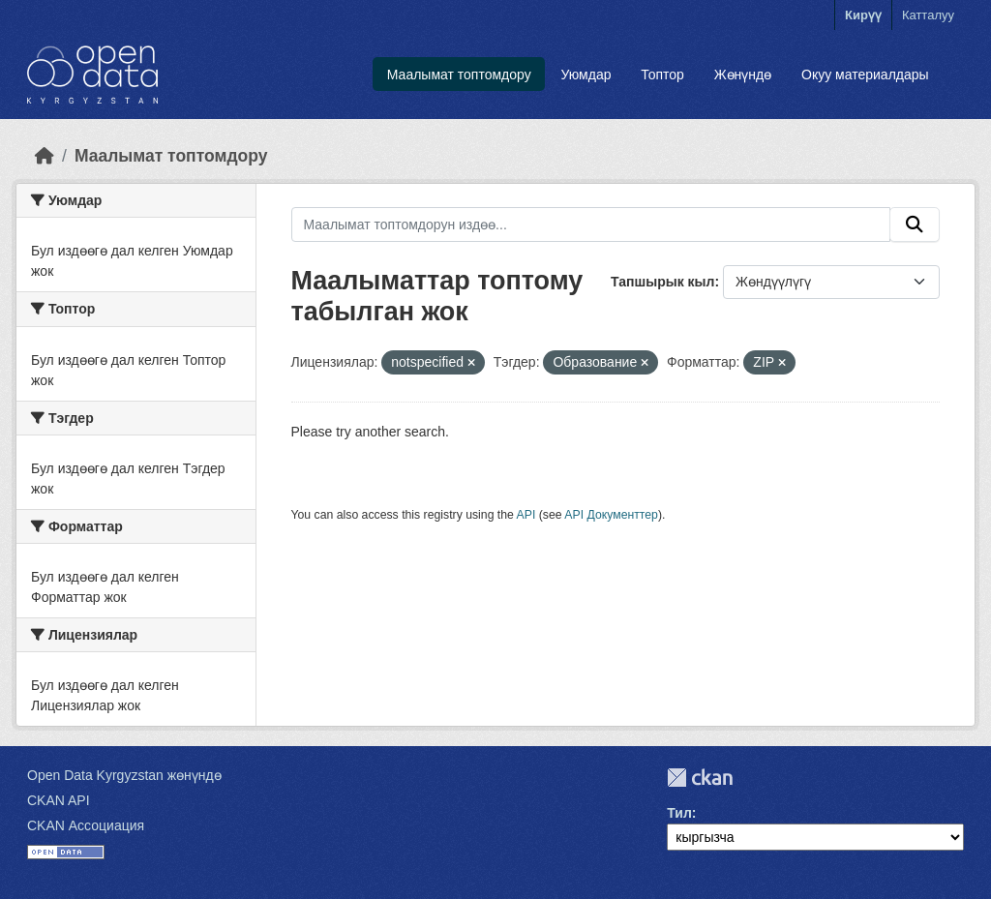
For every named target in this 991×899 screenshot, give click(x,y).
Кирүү (863, 15)
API (526, 515)
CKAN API (58, 800)
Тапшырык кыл (662, 281)
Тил (679, 813)
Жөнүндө (743, 74)
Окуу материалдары (865, 74)
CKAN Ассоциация (85, 825)
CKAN (700, 777)
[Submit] (914, 224)
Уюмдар (585, 74)
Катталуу (928, 15)
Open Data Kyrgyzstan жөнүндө (124, 775)
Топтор (662, 74)
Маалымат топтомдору (459, 74)
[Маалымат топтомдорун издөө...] (591, 224)
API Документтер (611, 515)
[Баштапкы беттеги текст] (44, 155)
